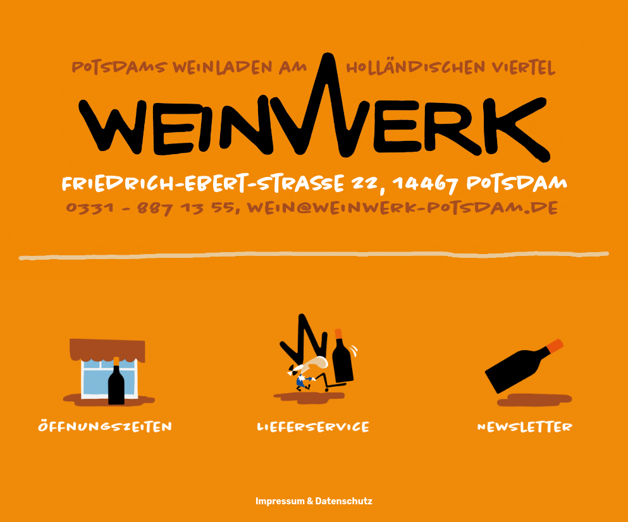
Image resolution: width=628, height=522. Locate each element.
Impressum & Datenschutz (314, 501)
